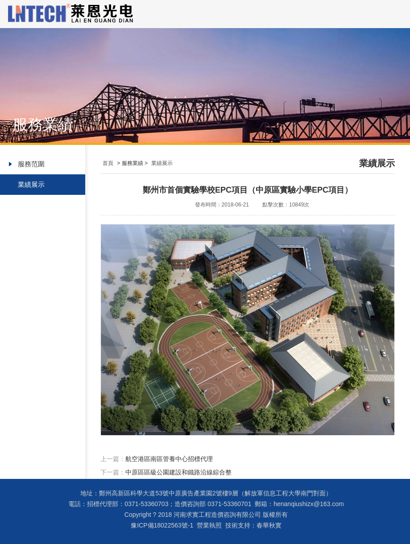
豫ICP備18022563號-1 (162, 525)
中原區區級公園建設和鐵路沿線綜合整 (178, 472)
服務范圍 (31, 164)
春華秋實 (269, 525)
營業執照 (209, 525)
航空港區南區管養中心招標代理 (169, 458)
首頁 (108, 163)
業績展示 (31, 184)
